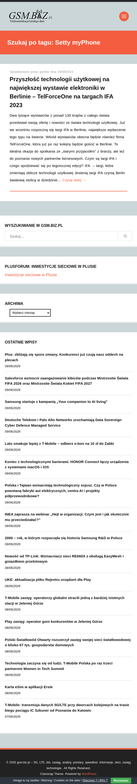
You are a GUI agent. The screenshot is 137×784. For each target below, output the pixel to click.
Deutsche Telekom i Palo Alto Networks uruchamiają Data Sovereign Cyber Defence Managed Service (63, 422)
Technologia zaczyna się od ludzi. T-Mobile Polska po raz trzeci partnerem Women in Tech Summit (58, 666)
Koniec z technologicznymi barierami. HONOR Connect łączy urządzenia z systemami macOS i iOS (67, 464)
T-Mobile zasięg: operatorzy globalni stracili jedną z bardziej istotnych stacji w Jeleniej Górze (65, 600)
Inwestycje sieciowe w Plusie (31, 275)
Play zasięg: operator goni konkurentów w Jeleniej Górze (53, 621)
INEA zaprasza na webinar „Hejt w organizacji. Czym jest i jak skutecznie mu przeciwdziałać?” (67, 517)
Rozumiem (121, 780)
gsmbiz (44, 72)
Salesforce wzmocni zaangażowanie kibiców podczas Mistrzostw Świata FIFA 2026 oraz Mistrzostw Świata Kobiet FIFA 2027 (66, 381)
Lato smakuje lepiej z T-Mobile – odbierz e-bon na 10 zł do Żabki (59, 443)
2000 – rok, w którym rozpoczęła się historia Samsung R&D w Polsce (63, 538)
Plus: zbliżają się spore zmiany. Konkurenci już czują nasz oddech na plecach (64, 357)
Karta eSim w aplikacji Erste (29, 687)
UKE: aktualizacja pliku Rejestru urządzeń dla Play (48, 580)
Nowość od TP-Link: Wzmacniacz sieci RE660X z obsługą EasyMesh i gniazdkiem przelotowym (64, 559)
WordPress (89, 774)
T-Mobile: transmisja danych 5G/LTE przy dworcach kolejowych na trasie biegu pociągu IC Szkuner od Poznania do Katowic (67, 707)
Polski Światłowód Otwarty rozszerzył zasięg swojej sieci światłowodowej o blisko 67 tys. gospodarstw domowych (68, 642)
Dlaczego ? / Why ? (95, 780)
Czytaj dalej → (74, 180)
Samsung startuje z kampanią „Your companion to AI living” (56, 402)
